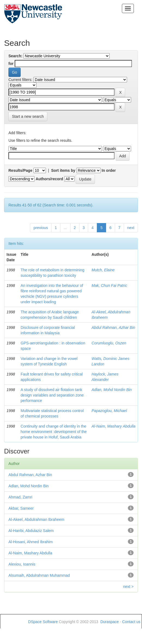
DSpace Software (43, 622)
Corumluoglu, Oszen (109, 343)
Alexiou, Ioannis (21, 564)
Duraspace (109, 622)
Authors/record (49, 179)
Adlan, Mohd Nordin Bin (112, 389)
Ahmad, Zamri (20, 497)
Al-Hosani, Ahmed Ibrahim (30, 542)
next (130, 228)
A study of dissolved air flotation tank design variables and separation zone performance (52, 395)
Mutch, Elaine (103, 270)
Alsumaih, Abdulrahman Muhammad (39, 575)
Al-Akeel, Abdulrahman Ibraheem (36, 519)
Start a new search (28, 116)
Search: (15, 56)
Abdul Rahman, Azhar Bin (113, 327)
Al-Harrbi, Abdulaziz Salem (31, 530)
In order (109, 170)
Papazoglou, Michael (109, 410)
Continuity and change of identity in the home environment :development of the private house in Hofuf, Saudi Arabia (54, 431)
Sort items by (63, 170)
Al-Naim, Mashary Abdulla (113, 426)
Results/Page (20, 170)
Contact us (131, 622)
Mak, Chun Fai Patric (109, 285)
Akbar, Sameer (21, 508)
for (11, 63)
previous (40, 228)
